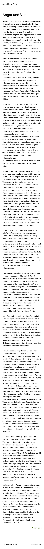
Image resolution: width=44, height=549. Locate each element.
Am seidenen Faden (9, 4)
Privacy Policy (36, 545)
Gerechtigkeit (37, 528)
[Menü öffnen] (40, 4)
